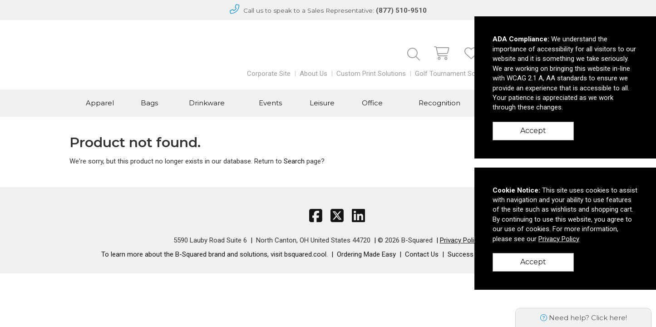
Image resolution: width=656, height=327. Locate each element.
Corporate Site (269, 73)
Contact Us (422, 254)
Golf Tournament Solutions (455, 73)
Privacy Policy (460, 240)
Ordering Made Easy (366, 254)
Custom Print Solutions (371, 73)
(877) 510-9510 (401, 10)
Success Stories (472, 254)
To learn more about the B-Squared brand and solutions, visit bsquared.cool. (214, 254)
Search (294, 161)
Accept (533, 130)
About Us (313, 73)
